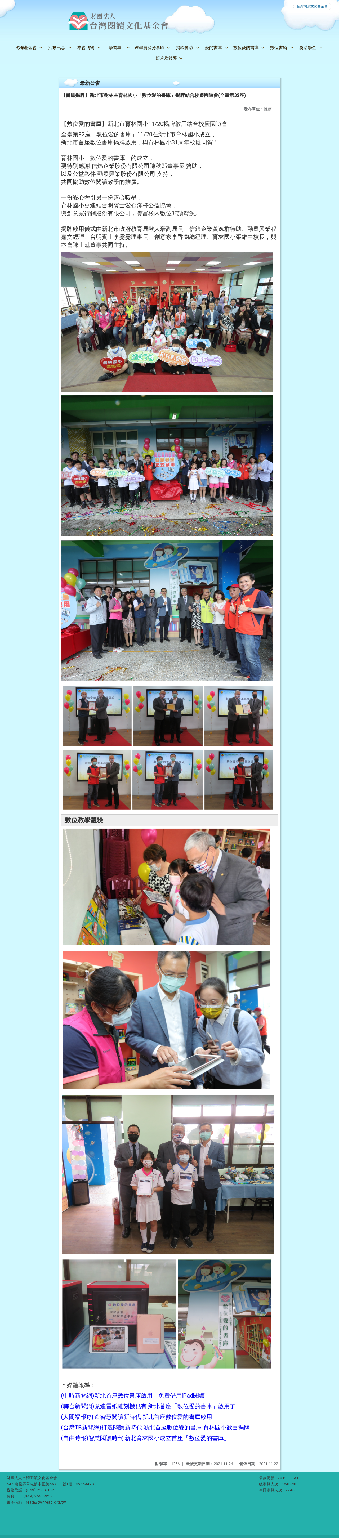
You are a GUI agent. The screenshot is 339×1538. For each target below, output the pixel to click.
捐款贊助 (184, 47)
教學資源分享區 (149, 47)
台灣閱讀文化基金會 (312, 6)
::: (62, 69)
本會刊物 (85, 47)
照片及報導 (166, 58)
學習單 (115, 47)
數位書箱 (278, 47)
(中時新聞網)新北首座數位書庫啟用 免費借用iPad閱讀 (133, 1395)
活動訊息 (56, 47)
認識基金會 (26, 47)
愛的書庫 (213, 47)
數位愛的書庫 (246, 47)
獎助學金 (307, 47)
